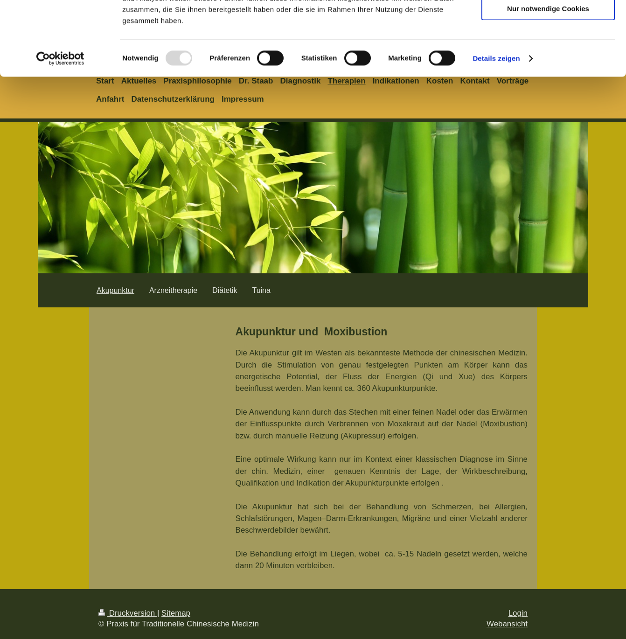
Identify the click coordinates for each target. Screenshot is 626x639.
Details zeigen (496, 128)
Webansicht (507, 623)
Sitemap (175, 613)
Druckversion (127, 613)
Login (518, 613)
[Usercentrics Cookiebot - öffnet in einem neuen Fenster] (60, 128)
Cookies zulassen (548, 23)
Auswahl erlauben (548, 51)
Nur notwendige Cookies (548, 78)
